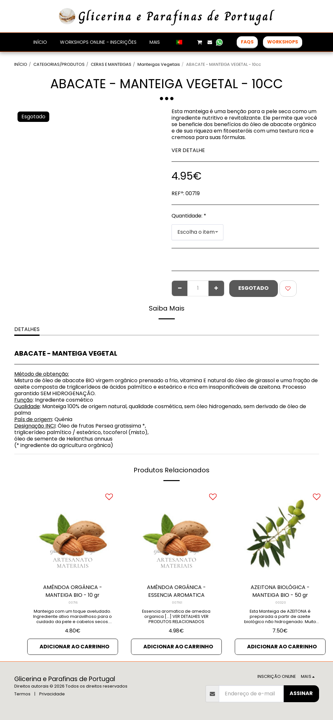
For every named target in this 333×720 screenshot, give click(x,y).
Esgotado (253, 288)
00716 (73, 602)
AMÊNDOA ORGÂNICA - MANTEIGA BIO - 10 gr (72, 591)
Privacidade (52, 694)
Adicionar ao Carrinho (74, 646)
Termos (22, 694)
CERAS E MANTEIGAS (111, 64)
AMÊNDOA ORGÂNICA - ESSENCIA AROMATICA (176, 591)
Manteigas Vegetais (158, 64)
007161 (177, 602)
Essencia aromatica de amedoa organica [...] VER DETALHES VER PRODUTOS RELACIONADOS (176, 616)
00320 (280, 602)
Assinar (301, 693)
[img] (72, 533)
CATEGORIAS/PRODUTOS (59, 64)
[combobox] (197, 232)
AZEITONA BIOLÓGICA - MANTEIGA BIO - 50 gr (280, 591)
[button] (189, 42)
